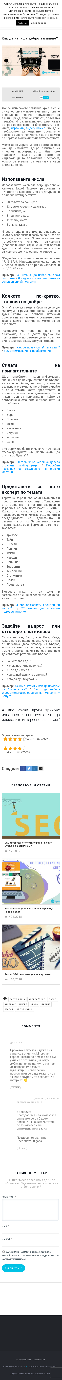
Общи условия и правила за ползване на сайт (30, 1374)
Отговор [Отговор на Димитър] (15, 1088)
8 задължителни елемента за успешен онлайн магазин (31, 279)
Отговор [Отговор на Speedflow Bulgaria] (22, 1148)
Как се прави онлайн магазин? (38, 347)
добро (53, 999)
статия (9, 1009)
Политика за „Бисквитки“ (14, 1367)
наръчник (17, 128)
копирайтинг (50, 91)
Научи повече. (38, 22)
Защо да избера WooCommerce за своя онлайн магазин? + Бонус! (31, 693)
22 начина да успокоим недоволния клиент (31, 609)
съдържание (25, 1009)
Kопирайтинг (37, 999)
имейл (40, 128)
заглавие (10, 1004)
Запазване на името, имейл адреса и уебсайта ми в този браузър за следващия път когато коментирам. (30, 1256)
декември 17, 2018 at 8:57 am (46, 1099)
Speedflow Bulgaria (29, 1102)
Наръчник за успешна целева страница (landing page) (31, 463)
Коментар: (9, 1197)
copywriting (17, 999)
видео (30, 128)
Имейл (7, 1239)
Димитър (16, 1042)
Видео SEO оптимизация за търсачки (27, 974)
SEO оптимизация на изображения (27, 350)
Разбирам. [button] (22, 23)
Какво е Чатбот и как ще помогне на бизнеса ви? (31, 687)
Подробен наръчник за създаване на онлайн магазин (31, 469)
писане (45, 1004)
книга (34, 1004)
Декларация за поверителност (42, 1367)
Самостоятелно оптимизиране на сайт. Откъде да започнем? (28, 844)
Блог (41, 91)
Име (5, 1226)
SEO (36, 91)
